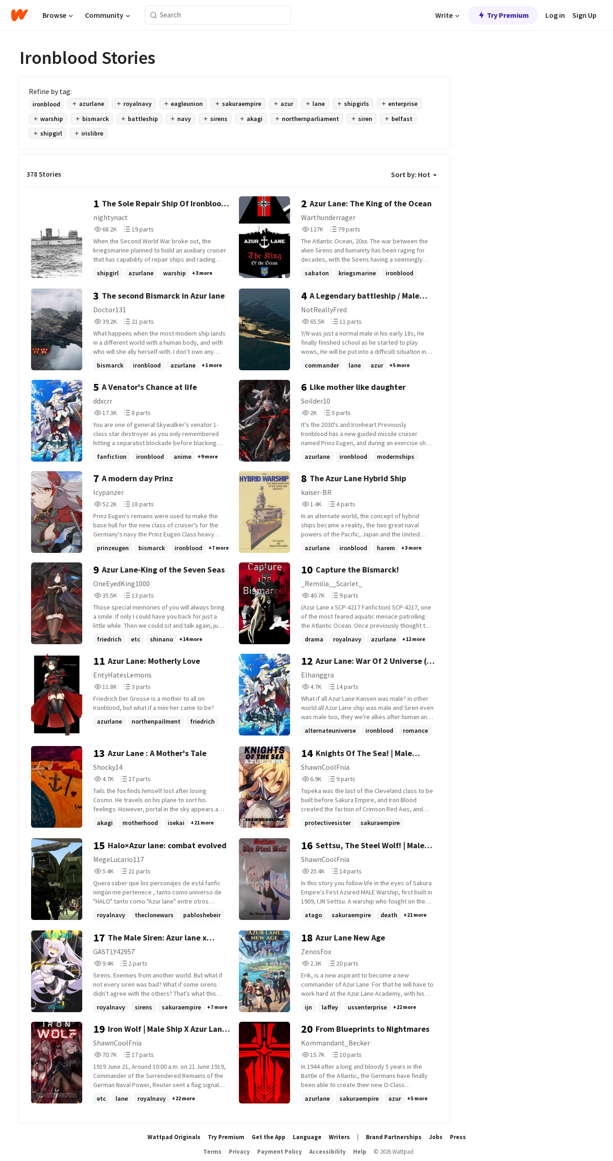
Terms (212, 1152)
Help (359, 1152)
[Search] (154, 15)
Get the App (268, 1137)
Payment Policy (279, 1152)
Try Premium (503, 15)
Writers (339, 1137)
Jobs (436, 1137)
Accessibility (327, 1152)
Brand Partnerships (394, 1137)
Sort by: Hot (414, 174)
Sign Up (584, 15)
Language (307, 1137)
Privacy (239, 1152)
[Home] (19, 15)
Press (458, 1137)
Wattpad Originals (174, 1137)
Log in (555, 15)
